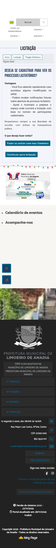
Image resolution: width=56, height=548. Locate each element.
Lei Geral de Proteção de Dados (35, 491)
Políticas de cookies (44, 482)
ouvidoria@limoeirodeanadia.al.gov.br (28, 446)
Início (7, 57)
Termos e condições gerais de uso (36, 479)
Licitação (17, 57)
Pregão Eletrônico (33, 57)
